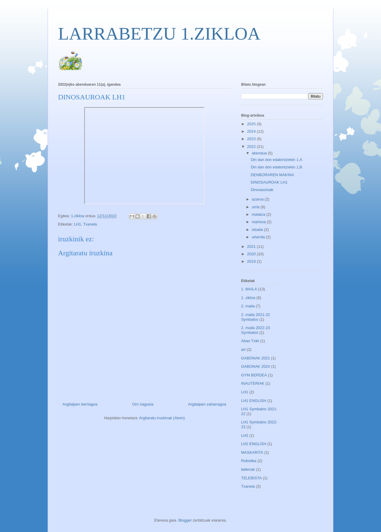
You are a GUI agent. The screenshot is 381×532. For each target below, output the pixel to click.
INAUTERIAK (252, 383)
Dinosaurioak (262, 189)
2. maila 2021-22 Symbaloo (255, 317)
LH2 (244, 435)
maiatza (259, 214)
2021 (252, 246)
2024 (252, 131)
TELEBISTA (251, 478)
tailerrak (248, 469)
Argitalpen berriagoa (80, 404)
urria (256, 207)
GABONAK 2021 (255, 358)
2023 (252, 139)
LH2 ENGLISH (253, 444)
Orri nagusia (142, 404)
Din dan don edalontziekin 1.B (276, 167)
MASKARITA (252, 452)
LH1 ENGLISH (253, 400)
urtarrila (259, 237)
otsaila (258, 229)
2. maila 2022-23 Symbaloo (255, 330)
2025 (252, 124)
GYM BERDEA (254, 375)
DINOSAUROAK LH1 (269, 182)
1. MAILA (249, 289)
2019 (252, 261)
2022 (252, 146)
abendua (260, 153)
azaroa (258, 199)
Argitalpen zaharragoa (207, 404)
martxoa (259, 222)
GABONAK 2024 (255, 366)
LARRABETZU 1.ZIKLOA (159, 33)
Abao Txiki (250, 341)
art (243, 349)
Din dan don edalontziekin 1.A (276, 159)
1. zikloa (248, 297)
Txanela (90, 224)
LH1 (77, 224)
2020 (252, 254)
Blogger (185, 520)
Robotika (248, 461)
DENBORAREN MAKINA (272, 175)
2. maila (248, 306)
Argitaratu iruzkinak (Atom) (162, 418)
